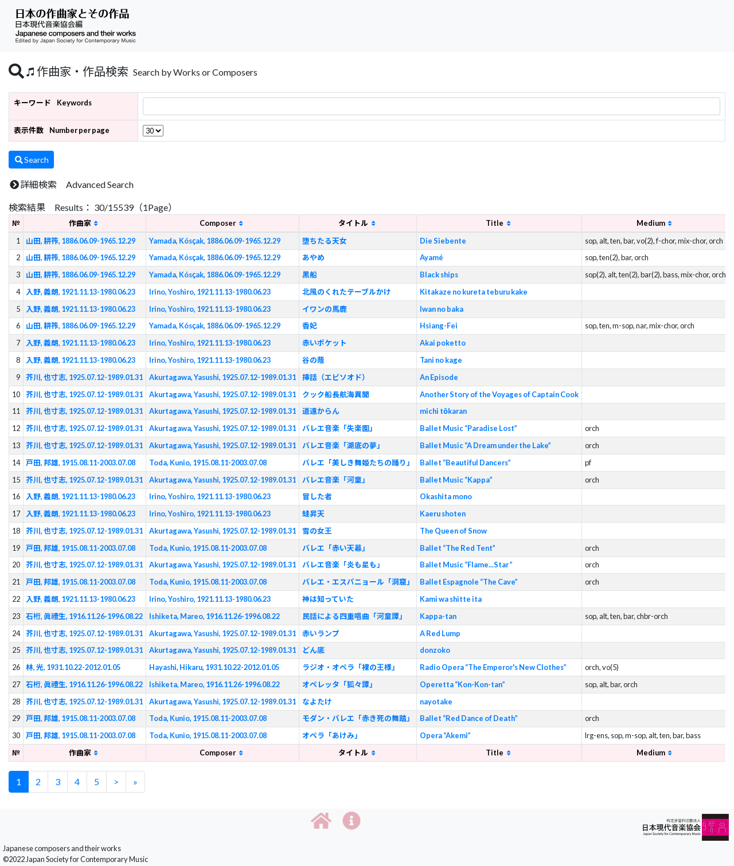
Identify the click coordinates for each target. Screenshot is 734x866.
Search (31, 159)
